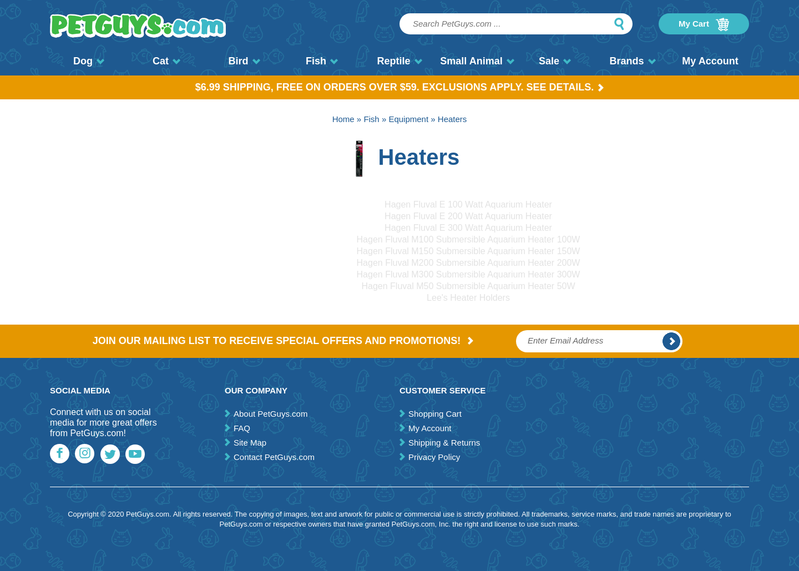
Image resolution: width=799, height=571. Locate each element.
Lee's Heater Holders (468, 297)
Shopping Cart (435, 413)
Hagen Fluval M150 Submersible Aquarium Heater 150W (468, 251)
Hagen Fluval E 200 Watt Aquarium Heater (468, 216)
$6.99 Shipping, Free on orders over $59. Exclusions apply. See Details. (399, 87)
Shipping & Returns (444, 442)
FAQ (242, 428)
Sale (555, 61)
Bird (244, 61)
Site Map (250, 442)
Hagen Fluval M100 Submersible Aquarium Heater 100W (468, 239)
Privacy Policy (434, 457)
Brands (632, 61)
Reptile (399, 61)
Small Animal (477, 61)
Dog (88, 61)
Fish (322, 61)
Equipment (408, 119)
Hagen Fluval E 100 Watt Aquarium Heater (468, 204)
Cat (166, 61)
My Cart (704, 24)
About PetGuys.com (270, 413)
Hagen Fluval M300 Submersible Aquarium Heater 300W (468, 274)
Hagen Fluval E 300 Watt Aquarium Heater (468, 228)
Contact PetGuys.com (274, 457)
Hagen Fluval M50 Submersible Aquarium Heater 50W (468, 286)
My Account (710, 61)
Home (343, 119)
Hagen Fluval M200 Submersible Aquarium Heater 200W (468, 262)
